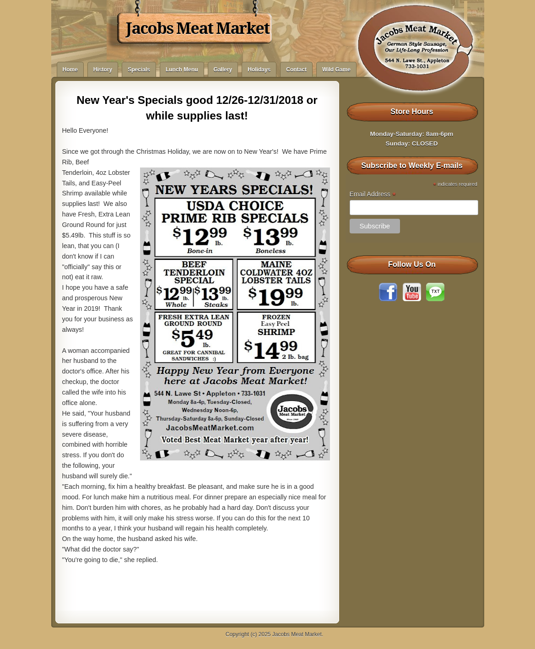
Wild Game (336, 69)
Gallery (223, 69)
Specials (139, 69)
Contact (296, 69)
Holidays (259, 69)
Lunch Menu (182, 69)
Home (70, 69)
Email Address (373, 194)
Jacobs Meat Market (197, 28)
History (102, 69)
